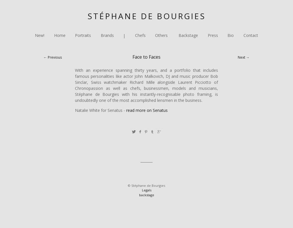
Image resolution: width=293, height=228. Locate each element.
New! (39, 35)
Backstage (188, 35)
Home (60, 35)
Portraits (83, 35)
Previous (55, 57)
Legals (146, 190)
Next (241, 57)
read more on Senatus (147, 110)
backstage (146, 195)
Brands (107, 35)
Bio (230, 35)
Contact (250, 35)
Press (213, 35)
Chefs (140, 35)
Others (161, 35)
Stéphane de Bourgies (147, 16)
